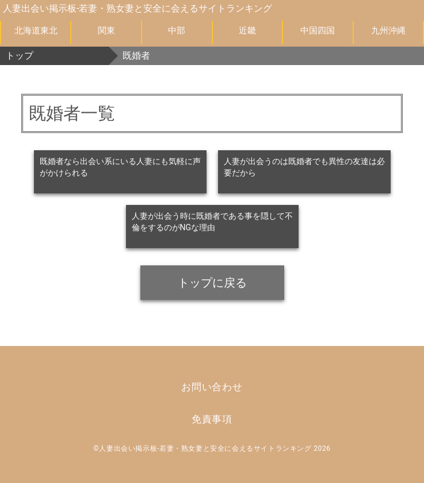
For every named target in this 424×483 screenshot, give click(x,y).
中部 (176, 30)
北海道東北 (36, 30)
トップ (19, 55)
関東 (106, 30)
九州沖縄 (388, 30)
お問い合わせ (212, 387)
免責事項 (212, 419)
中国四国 (317, 30)
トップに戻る (212, 283)
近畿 (247, 30)
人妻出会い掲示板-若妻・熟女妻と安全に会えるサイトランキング (137, 8)
